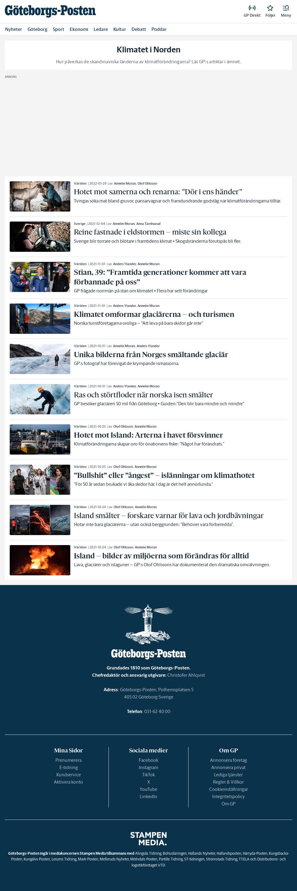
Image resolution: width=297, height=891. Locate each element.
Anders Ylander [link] (124, 264)
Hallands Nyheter (201, 853)
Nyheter (13, 29)
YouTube (148, 789)
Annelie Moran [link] (125, 183)
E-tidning (68, 767)
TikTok (148, 775)
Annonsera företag (228, 760)
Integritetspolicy (228, 796)
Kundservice (68, 775)
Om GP (228, 804)
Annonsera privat (228, 767)
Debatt (139, 29)
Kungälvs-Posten (37, 859)
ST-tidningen (194, 859)
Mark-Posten (88, 859)
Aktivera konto (68, 782)
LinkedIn (148, 796)
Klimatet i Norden (149, 49)
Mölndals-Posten (143, 859)
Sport (58, 29)
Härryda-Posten (255, 853)
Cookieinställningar (228, 789)
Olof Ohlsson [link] (147, 183)
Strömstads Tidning (221, 859)
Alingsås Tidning (148, 853)
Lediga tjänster (228, 775)
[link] (50, 11)
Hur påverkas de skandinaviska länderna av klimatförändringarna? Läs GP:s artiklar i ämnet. (148, 61)
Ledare (101, 29)
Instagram (148, 767)
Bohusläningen (175, 853)
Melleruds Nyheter (114, 859)
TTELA (244, 859)
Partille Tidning (171, 859)
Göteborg (37, 29)
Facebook (148, 760)
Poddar (159, 29)
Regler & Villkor (228, 782)
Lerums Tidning (64, 859)
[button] (286, 11)
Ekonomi (79, 29)
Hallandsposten (229, 853)
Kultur (119, 29)
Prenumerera (68, 760)
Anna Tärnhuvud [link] (148, 224)
